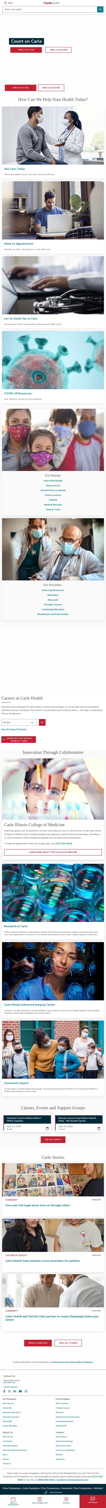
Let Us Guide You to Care (20, 318)
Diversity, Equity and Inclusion (15, 1450)
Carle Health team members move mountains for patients (42, 1261)
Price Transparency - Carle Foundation (21, 1488)
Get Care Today (14, 168)
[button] (18, 739)
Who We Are (8, 1437)
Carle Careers (61, 1437)
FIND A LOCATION (58, 50)
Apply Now (60, 1459)
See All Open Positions (14, 729)
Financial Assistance (11, 1417)
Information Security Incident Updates (72, 1362)
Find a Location (53, 495)
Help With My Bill (53, 480)
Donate (6, 1459)
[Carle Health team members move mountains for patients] (53, 1235)
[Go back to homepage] (51, 3)
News (5, 1454)
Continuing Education (53, 609)
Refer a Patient (62, 1403)
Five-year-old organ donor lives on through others (37, 1205)
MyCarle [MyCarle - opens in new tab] (66, 1500)
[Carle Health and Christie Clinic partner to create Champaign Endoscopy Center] (53, 1290)
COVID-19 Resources (18, 393)
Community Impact (10, 1446)
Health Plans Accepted (53, 490)
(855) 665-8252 (46, 1479)
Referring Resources (53, 590)
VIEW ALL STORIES (68, 1343)
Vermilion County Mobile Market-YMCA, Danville (24, 1119)
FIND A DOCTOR (26, 50)
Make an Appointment (18, 243)
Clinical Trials (53, 509)
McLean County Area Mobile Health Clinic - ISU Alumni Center (77, 1119)
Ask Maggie (93, 1500)
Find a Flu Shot (53, 1492)
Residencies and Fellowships (53, 614)
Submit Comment (10, 1387)
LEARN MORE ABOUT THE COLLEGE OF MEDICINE (53, 852)
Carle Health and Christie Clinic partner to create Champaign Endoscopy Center (52, 1318)
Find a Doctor (53, 485)
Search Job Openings (64, 1441)
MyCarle (7, 1421)
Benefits (59, 1454)
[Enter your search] (53, 9)
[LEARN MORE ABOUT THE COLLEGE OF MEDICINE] (53, 789)
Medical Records (53, 504)
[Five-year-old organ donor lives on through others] (53, 1179)
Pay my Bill (7, 1408)
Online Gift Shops (10, 1426)
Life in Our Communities (65, 1450)
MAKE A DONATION (38, 1343)
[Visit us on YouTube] (20, 1391)
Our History (7, 1441)
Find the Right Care (40, 1500)
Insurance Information (11, 1412)
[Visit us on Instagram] (26, 1391)
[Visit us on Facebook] (4, 1391)
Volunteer (7, 1463)
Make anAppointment (13, 1501)
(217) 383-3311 (53, 1381)
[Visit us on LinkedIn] (15, 1391)
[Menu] (5, 3)
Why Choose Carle (63, 1446)
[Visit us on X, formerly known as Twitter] (9, 1391)
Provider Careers (53, 604)
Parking (53, 499)
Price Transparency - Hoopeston (56, 1488)
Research (53, 599)
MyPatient (53, 595)
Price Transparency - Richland (88, 1488)
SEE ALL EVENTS (53, 1139)
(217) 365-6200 (63, 843)
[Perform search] (100, 9)
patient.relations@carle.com (73, 1479)
